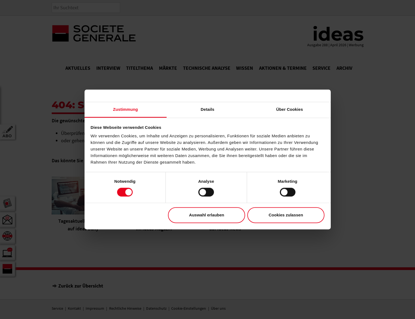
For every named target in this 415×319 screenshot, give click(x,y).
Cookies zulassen (286, 215)
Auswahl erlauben (206, 215)
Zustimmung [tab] (125, 109)
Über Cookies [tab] (289, 109)
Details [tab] (207, 109)
